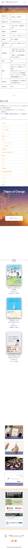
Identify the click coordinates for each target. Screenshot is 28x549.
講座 (3, 139)
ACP (3, 162)
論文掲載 (4, 168)
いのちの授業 (5, 145)
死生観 (3, 155)
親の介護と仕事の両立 (7, 152)
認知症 (3, 184)
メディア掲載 (5, 129)
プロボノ (4, 181)
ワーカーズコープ (6, 175)
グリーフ (4, 158)
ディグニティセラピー (7, 142)
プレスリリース (6, 126)
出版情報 (4, 149)
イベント (4, 133)
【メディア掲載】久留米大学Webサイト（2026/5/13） (13, 113)
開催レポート (5, 136)
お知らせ (4, 123)
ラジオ (3, 165)
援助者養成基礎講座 (7, 171)
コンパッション (6, 178)
